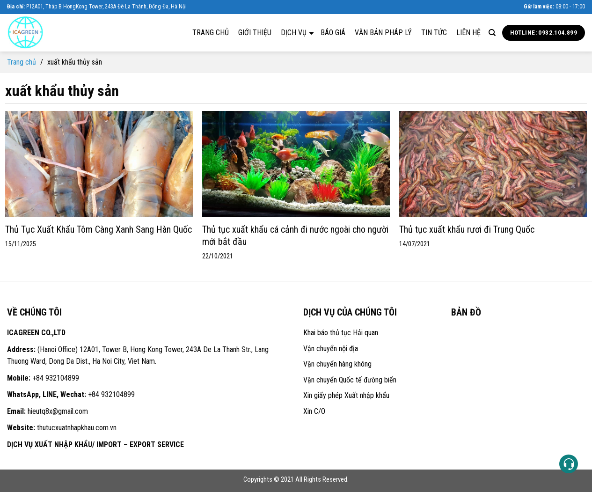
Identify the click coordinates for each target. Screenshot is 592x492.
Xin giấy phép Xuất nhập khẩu (346, 395)
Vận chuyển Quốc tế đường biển (349, 379)
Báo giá (333, 32)
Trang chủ (210, 32)
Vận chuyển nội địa (330, 348)
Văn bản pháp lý (383, 32)
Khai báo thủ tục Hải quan (340, 332)
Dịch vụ (297, 32)
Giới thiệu (254, 32)
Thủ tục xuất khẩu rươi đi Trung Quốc (466, 229)
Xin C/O (314, 411)
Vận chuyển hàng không (337, 364)
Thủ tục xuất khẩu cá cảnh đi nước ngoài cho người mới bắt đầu (295, 235)
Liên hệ (468, 32)
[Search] (492, 33)
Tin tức (434, 32)
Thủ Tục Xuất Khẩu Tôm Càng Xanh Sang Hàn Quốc (98, 229)
